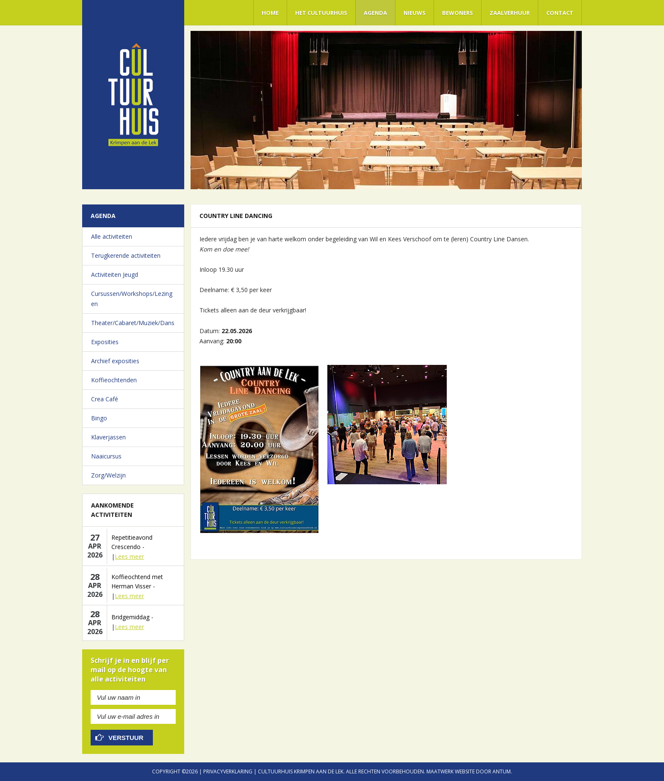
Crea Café (104, 399)
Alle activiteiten (111, 236)
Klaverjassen (108, 437)
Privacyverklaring (227, 771)
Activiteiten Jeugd (114, 274)
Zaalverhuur (510, 13)
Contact (559, 13)
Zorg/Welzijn (108, 475)
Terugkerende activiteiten (125, 255)
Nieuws (415, 13)
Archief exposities (115, 361)
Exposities (105, 342)
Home (270, 13)
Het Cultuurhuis (321, 13)
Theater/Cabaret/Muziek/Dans (132, 323)
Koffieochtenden (114, 380)
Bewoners (457, 13)
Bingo (99, 418)
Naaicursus (106, 456)
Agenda (375, 13)
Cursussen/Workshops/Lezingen (131, 299)
